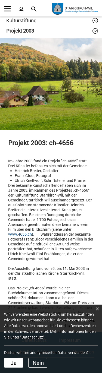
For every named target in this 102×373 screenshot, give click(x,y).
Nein (38, 362)
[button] (52, 20)
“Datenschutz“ (32, 337)
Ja (14, 362)
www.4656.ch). (24, 234)
